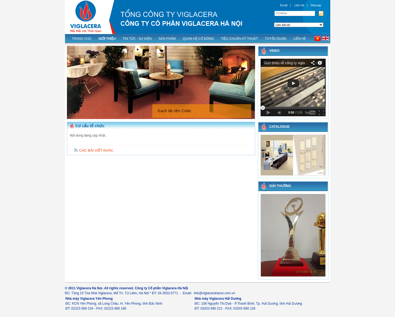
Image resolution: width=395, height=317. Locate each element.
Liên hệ (299, 5)
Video (274, 51)
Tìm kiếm (320, 13)
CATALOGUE (279, 127)
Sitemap (315, 5)
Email (283, 5)
